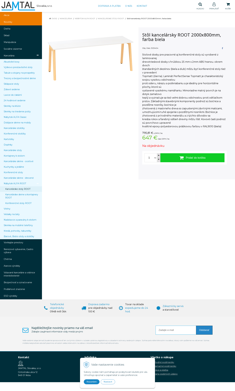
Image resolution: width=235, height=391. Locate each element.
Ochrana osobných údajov (164, 374)
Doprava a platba (109, 6)
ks (155, 158)
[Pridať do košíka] (192, 157)
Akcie (6, 15)
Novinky (8, 22)
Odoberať (204, 330)
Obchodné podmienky (162, 362)
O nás (128, 6)
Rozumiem (92, 382)
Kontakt (142, 6)
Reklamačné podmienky (163, 366)
